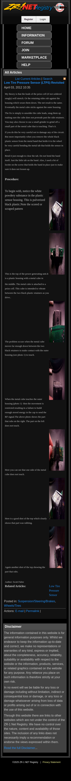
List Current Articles (28, 78)
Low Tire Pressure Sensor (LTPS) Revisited (34, 82)
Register (28, 19)
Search (47, 78)
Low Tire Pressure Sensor (54, 591)
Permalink (32, 611)
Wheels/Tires (12, 605)
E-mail (19, 611)
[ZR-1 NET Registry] (35, 11)
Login (43, 19)
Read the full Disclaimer (19, 747)
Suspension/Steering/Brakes (36, 601)
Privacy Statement (52, 762)
